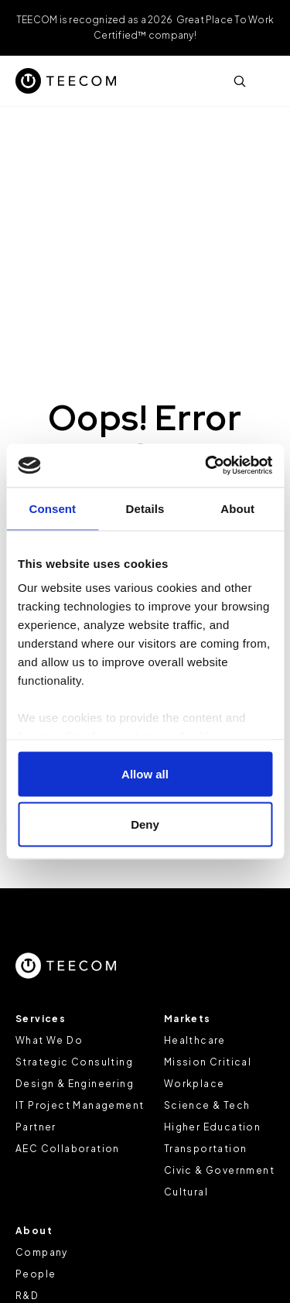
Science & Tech (207, 1105)
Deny (145, 824)
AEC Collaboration (67, 1148)
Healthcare (195, 1040)
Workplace (194, 1083)
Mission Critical (207, 1062)
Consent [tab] (52, 508)
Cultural (186, 1192)
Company (41, 1252)
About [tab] (237, 508)
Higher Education (212, 1127)
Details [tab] (145, 508)
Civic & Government (219, 1170)
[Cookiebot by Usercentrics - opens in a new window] (206, 466)
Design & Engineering (74, 1083)
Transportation (205, 1148)
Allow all (145, 773)
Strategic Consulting (74, 1062)
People (35, 1274)
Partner (35, 1127)
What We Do (49, 1040)
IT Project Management (79, 1105)
